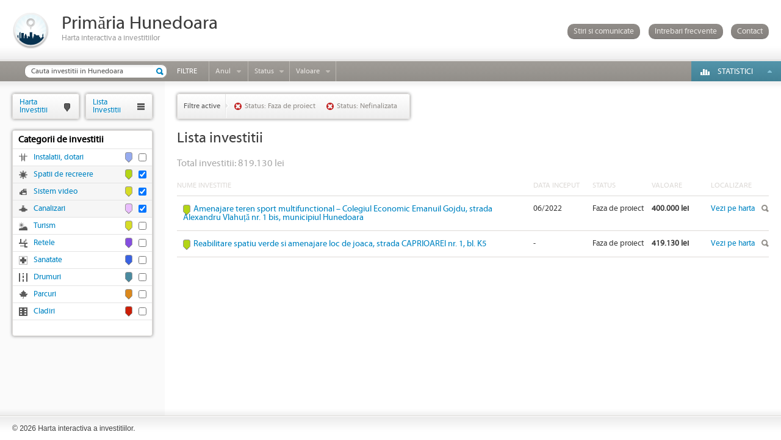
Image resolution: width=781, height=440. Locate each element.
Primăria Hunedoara (140, 23)
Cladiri (44, 311)
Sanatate (48, 260)
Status (264, 71)
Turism (45, 225)
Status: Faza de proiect (280, 106)
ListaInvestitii (107, 106)
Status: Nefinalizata (367, 106)
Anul (223, 71)
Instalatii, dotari (59, 157)
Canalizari (49, 208)
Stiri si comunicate (604, 31)
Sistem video (55, 191)
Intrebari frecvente (686, 31)
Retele (44, 243)
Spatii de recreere (63, 174)
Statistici (735, 71)
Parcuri (45, 294)
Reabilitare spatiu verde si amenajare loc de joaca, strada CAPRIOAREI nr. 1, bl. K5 (339, 244)
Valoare (308, 71)
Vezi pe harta (733, 209)
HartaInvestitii (34, 106)
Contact (750, 31)
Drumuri (47, 277)
